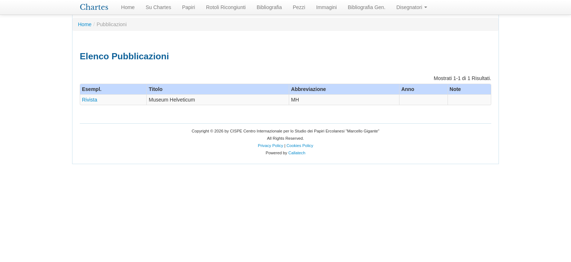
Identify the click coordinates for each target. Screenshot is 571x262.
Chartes (94, 7)
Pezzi (299, 7)
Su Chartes (158, 7)
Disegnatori (412, 7)
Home (128, 7)
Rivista (89, 100)
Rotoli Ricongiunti (226, 7)
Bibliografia (269, 7)
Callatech (297, 153)
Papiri (188, 7)
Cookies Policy (300, 145)
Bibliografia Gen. (367, 7)
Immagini (326, 7)
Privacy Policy (270, 145)
